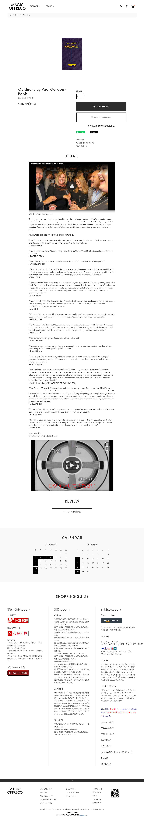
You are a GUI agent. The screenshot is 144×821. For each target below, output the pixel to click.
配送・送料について (46, 789)
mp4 (51, 214)
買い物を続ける (81, 146)
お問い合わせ (97, 803)
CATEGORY (34, 6)
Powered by (72, 814)
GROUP (49, 6)
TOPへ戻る (72, 780)
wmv (46, 214)
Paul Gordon (24, 15)
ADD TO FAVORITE (101, 117)
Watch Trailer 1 (35, 214)
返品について (80, 140)
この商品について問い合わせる (101, 126)
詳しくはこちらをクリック (16, 648)
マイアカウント (97, 789)
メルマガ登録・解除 (72, 792)
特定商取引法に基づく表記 (85, 143)
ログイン (95, 796)
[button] (72, 186)
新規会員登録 (97, 792)
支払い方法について (46, 796)
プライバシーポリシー (47, 803)
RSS (67, 796)
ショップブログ (71, 789)
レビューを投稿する (72, 512)
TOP (10, 15)
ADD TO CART (101, 106)
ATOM (72, 796)
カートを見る (97, 799)
